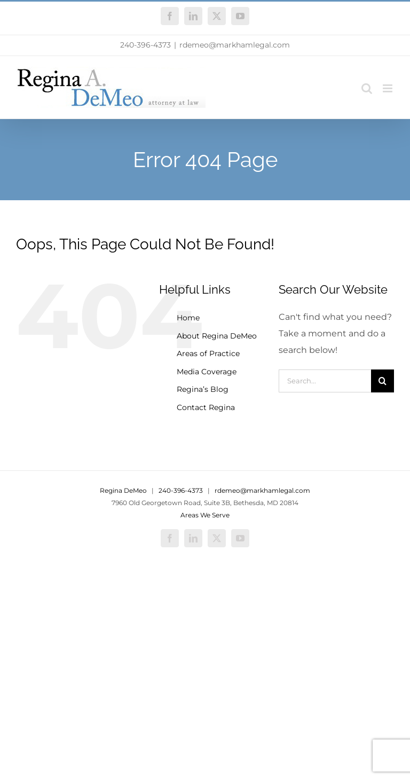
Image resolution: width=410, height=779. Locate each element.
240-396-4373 (145, 45)
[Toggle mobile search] (366, 88)
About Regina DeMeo (217, 336)
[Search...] (325, 380)
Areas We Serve (205, 515)
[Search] (382, 380)
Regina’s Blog (202, 389)
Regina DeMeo (123, 490)
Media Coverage (206, 371)
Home (188, 317)
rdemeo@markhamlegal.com (234, 45)
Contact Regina (206, 407)
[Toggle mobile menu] (388, 88)
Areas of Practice (208, 353)
